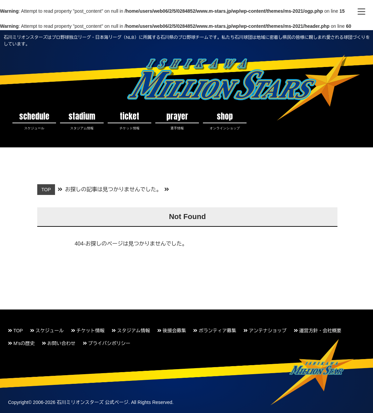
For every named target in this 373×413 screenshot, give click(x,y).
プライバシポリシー (106, 343)
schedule (34, 120)
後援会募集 (171, 330)
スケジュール (47, 330)
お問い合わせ (58, 343)
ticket (129, 120)
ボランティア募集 (214, 330)
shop (225, 120)
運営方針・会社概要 (317, 330)
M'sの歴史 (21, 343)
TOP (15, 330)
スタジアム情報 (131, 330)
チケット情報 (88, 330)
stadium (82, 120)
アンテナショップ (265, 330)
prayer (177, 120)
